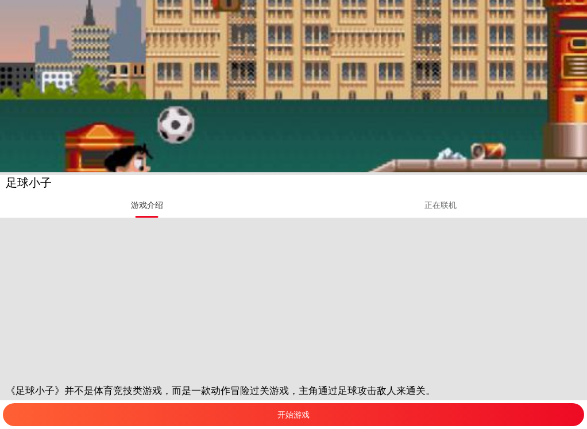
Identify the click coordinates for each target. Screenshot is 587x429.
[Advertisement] (293, 298)
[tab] (147, 205)
